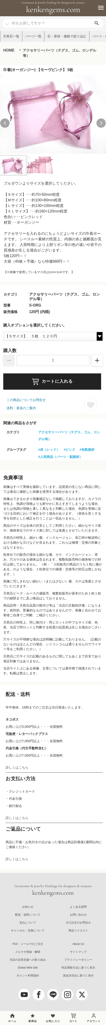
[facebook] (38, 994)
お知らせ (27, 906)
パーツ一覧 (33, 36)
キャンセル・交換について (27, 930)
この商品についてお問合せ (26, 400)
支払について (27, 922)
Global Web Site (28, 967)
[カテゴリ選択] (7, 22)
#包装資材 (86, 449)
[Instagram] (67, 994)
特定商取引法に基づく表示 (78, 967)
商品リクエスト (78, 930)
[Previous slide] (5, 123)
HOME (8, 50)
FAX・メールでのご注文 (28, 944)
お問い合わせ (78, 914)
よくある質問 (78, 906)
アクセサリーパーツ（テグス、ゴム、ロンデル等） (59, 53)
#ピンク (69, 449)
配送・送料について (27, 914)
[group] (53, 114)
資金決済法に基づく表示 (78, 975)
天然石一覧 (11, 36)
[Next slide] (101, 123)
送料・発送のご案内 (21, 408)
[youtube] (24, 994)
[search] (96, 23)
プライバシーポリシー (78, 959)
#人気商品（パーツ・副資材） (60, 457)
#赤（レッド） (49, 449)
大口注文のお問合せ (78, 922)
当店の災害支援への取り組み (28, 959)
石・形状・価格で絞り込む (66, 36)
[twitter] (82, 994)
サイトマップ (78, 951)
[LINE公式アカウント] (53, 994)
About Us (78, 944)
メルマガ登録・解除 (27, 951)
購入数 (10, 350)
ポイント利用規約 (28, 975)
